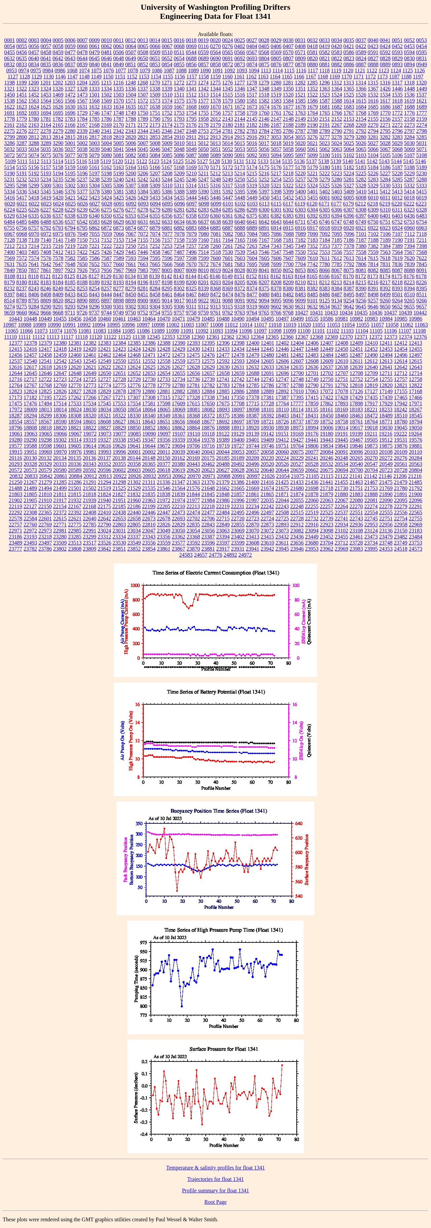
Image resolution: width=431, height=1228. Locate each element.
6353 (130, 216)
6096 (179, 204)
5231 (9, 179)
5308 (142, 185)
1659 (167, 107)
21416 (267, 482)
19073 (104, 434)
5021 (312, 143)
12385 (134, 343)
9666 (45, 312)
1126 (419, 70)
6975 (58, 234)
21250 (15, 482)
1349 (276, 88)
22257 (326, 506)
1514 (215, 95)
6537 (70, 222)
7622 (421, 258)
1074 (84, 70)
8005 (167, 270)
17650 (208, 403)
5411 (373, 191)
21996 (237, 500)
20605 (149, 470)
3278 (336, 137)
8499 (385, 294)
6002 (336, 197)
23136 (386, 530)
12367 (301, 337)
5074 (33, 155)
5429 (142, 197)
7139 (33, 240)
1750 (142, 113)
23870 (193, 549)
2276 (21, 131)
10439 (405, 312)
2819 (118, 137)
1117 (312, 70)
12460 (74, 355)
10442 (420, 312)
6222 (409, 204)
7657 (106, 264)
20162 (178, 458)
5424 (106, 197)
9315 (227, 306)
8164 (300, 276)
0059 (70, 46)
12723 (60, 379)
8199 (179, 282)
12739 (208, 379)
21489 (30, 488)
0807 (288, 58)
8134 (130, 276)
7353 (324, 246)
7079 (191, 234)
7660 (118, 264)
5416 (9, 197)
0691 (227, 58)
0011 (118, 40)
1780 (33, 119)
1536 (409, 95)
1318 (409, 82)
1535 (397, 95)
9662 (33, 312)
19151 (282, 434)
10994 (98, 325)
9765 (264, 312)
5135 (287, 161)
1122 (372, 70)
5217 (276, 173)
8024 (227, 270)
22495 (237, 512)
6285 (227, 210)
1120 (348, 70)
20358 (134, 464)
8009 (191, 270)
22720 (237, 518)
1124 (396, 70)
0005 (58, 40)
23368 (193, 536)
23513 (74, 543)
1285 (312, 82)
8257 (106, 288)
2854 (167, 137)
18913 (237, 428)
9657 (421, 306)
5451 (276, 197)
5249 (227, 179)
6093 (143, 204)
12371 (361, 337)
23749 (400, 543)
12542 (60, 361)
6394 (336, 216)
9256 (361, 300)
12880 (149, 391)
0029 (276, 40)
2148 (288, 119)
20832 (16, 476)
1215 (106, 82)
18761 (356, 421)
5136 (299, 161)
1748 (118, 113)
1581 (251, 101)
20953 (164, 476)
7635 (21, 264)
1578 (215, 101)
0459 (58, 52)
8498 (373, 294)
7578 (58, 258)
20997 (253, 476)
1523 (324, 95)
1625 (45, 107)
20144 (134, 458)
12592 (223, 361)
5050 (203, 149)
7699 (276, 264)
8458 (155, 294)
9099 (300, 300)
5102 (348, 155)
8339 (203, 288)
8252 (70, 288)
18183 (356, 409)
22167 (74, 506)
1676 (276, 107)
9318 (239, 306)
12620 (74, 367)
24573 (415, 549)
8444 (106, 294)
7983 (142, 270)
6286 (239, 210)
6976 (70, 234)
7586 (94, 258)
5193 (45, 173)
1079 (144, 70)
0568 (264, 52)
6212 (360, 204)
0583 (336, 52)
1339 (167, 88)
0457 (33, 52)
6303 (300, 210)
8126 (81, 276)
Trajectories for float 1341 (215, 1179)
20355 (119, 464)
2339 (82, 131)
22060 (312, 500)
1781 (45, 119)
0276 (227, 46)
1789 (142, 119)
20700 (356, 470)
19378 (208, 440)
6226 (33, 210)
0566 (239, 52)
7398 (421, 246)
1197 (418, 76)
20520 (267, 464)
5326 (336, 185)
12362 (227, 337)
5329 (373, 185)
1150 (108, 76)
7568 (421, 252)
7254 (179, 246)
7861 (45, 270)
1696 (70, 113)
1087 (169, 70)
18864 (193, 428)
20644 (282, 470)
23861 (163, 549)
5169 (191, 167)
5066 (373, 149)
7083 (240, 234)
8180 (21, 282)
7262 (239, 246)
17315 (163, 397)
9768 (288, 312)
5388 (179, 191)
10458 (89, 319)
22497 (267, 512)
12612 (371, 361)
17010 (297, 391)
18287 (15, 415)
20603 (134, 470)
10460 (104, 319)
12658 (223, 373)
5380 (106, 191)
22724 (267, 518)
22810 (149, 524)
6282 (191, 210)
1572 (142, 101)
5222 (324, 173)
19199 (356, 434)
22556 (400, 512)
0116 (203, 46)
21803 (15, 494)
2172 (142, 125)
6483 (421, 216)
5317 (227, 185)
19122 (223, 434)
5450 (264, 197)
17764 (282, 403)
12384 (119, 343)
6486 (33, 222)
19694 (178, 446)
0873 (239, 64)
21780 (400, 488)
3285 (421, 137)
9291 (58, 306)
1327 (70, 88)
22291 (415, 506)
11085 (128, 331)
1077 (120, 70)
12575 (208, 361)
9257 (373, 300)
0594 (409, 52)
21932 (74, 500)
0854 (167, 64)
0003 (33, 40)
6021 (21, 204)
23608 (252, 543)
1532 (373, 95)
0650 (142, 58)
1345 (227, 88)
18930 (267, 428)
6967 (9, 234)
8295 (167, 288)
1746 (94, 113)
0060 (82, 46)
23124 (371, 530)
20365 (149, 464)
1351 (300, 88)
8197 (155, 282)
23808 (74, 549)
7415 (70, 252)
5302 (70, 185)
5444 (191, 197)
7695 (251, 264)
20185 (223, 458)
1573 (155, 101)
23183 (415, 530)
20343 (89, 464)
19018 (371, 428)
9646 (373, 306)
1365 (348, 88)
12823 (15, 391)
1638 (155, 107)
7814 (373, 264)
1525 (348, 95)
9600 (264, 306)
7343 (276, 246)
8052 (288, 270)
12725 (89, 379)
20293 (15, 464)
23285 (74, 536)
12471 (149, 355)
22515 (297, 512)
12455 (415, 349)
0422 (361, 46)
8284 (155, 288)
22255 (312, 506)
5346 (58, 191)
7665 (155, 264)
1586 (312, 101)
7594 (142, 258)
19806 (312, 446)
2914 (227, 137)
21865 (267, 494)
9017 (179, 300)
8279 (130, 288)
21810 (45, 494)
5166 (155, 167)
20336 (74, 464)
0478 (82, 52)
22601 (45, 518)
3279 (348, 137)
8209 (288, 282)
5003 (94, 143)
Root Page (215, 1202)
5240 (118, 179)
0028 (264, 40)
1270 (154, 82)
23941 (252, 549)
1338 (155, 88)
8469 (203, 294)
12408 (341, 343)
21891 (400, 494)
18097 (238, 409)
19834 (326, 446)
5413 (397, 191)
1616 (373, 101)
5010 (179, 143)
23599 (237, 543)
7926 (82, 270)
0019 (203, 40)
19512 (386, 440)
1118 (324, 70)
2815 (70, 137)
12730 (149, 379)
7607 (288, 258)
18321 (104, 415)
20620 (193, 470)
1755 (203, 113)
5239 (106, 179)
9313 (215, 306)
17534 (89, 403)
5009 (167, 143)
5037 (70, 149)
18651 (163, 421)
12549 (104, 361)
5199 (118, 173)
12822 (415, 385)
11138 (138, 337)
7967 (118, 270)
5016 (251, 143)
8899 (130, 300)
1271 (166, 82)
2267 (336, 125)
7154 (130, 240)
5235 (58, 179)
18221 (370, 409)
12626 (163, 367)
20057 (252, 452)
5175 (264, 167)
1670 (215, 107)
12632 (252, 367)
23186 (15, 536)
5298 (21, 185)
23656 (297, 543)
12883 (193, 391)
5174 (251, 167)
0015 (167, 40)
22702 (193, 518)
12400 (252, 343)
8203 (215, 282)
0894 (409, 64)
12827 (74, 391)
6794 (70, 228)
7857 (33, 270)
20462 (208, 464)
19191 (341, 434)
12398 (237, 343)
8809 (45, 300)
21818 (89, 494)
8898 (118, 300)
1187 (394, 76)
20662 (312, 470)
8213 (336, 282)
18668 (193, 421)
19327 (104, 440)
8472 (215, 294)
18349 (163, 415)
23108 (356, 530)
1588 (336, 101)
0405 (264, 46)
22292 (15, 512)
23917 (223, 549)
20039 (178, 452)
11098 (274, 331)
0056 (33, 46)
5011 (191, 143)
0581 (312, 52)
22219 (223, 506)
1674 (264, 107)
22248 (297, 506)
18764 (371, 421)
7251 (142, 246)
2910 (179, 137)
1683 (348, 107)
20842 (46, 476)
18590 (60, 421)
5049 (191, 149)
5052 (227, 149)
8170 (348, 276)
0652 (167, 58)
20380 (178, 464)
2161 (9, 125)
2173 (155, 125)
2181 (239, 125)
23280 (60, 536)
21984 (208, 500)
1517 (251, 95)
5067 (385, 149)
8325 (191, 288)
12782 (208, 385)
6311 (397, 210)
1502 (106, 95)
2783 (251, 131)
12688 (252, 373)
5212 (215, 173)
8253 (82, 288)
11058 (391, 325)
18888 (223, 428)
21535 (149, 488)
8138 (142, 276)
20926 (134, 476)
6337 (58, 216)
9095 (276, 300)
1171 (358, 76)
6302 (288, 210)
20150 (163, 458)
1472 (70, 95)
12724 (74, 379)
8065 (312, 270)
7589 (118, 258)
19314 (74, 440)
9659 (9, 312)
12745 (267, 379)
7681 (227, 264)
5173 (239, 167)
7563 (385, 252)
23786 (45, 549)
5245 (179, 179)
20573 (30, 470)
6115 (276, 204)
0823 (348, 58)
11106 (390, 331)
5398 (276, 191)
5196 (82, 173)
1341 (191, 88)
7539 (239, 252)
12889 (267, 391)
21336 (163, 482)
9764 (251, 312)
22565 (415, 512)
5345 (45, 191)
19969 (45, 452)
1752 (167, 113)
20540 (356, 464)
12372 (376, 337)
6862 (94, 228)
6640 (239, 222)
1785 (94, 119)
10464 (149, 319)
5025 (348, 143)
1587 (324, 101)
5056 (264, 149)
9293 (70, 306)
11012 (231, 325)
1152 (132, 76)
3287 (21, 143)
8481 (276, 294)
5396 (251, 191)
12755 (386, 379)
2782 (239, 131)
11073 (40, 331)
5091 (239, 155)
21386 (237, 482)
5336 (21, 191)
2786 (288, 131)
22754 (400, 518)
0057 (45, 46)
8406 (33, 294)
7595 (155, 258)
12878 (119, 391)
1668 (191, 107)
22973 (45, 530)
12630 (223, 367)
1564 (45, 101)
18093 (223, 409)
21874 (297, 494)
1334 (106, 88)
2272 (397, 125)
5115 (70, 161)
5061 (312, 149)
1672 (239, 107)
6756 (21, 228)
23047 (149, 530)
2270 (373, 125)
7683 (239, 264)
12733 (163, 379)
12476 (208, 355)
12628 (193, 367)
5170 (203, 167)
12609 (326, 361)
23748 (386, 543)
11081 (84, 331)
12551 (134, 361)
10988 (24, 325)
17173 (15, 397)
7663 (142, 264)
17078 (341, 391)
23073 (282, 530)
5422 (82, 197)
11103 (347, 331)
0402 (239, 46)
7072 (143, 234)
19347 (149, 440)
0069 (191, 46)
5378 (94, 191)
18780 (400, 421)
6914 (276, 228)
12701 (312, 373)
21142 (370, 476)
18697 (237, 421)
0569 (276, 52)
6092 (131, 204)
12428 (163, 349)
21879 (326, 494)
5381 (118, 191)
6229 (70, 210)
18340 (149, 415)
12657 (208, 373)
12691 (267, 373)
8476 (239, 294)
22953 (371, 524)
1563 (33, 101)
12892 (282, 391)
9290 (45, 306)
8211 (312, 282)
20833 (31, 476)
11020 (304, 325)
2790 (336, 131)
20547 (371, 464)
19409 (267, 440)
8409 (58, 294)
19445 (341, 440)
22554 (371, 512)
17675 (223, 403)
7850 (21, 270)
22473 (178, 512)
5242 (142, 179)
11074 (55, 331)
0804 (264, 58)
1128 (25, 76)
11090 (172, 331)
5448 (239, 197)
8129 (106, 276)
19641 (134, 446)
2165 (58, 125)
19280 (15, 440)
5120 (117, 161)
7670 (191, 264)
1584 (288, 101)
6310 (385, 210)
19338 (119, 440)
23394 (223, 536)
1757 (227, 113)
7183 (312, 240)
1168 (323, 76)
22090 (386, 500)
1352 (312, 88)
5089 (215, 155)
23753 (415, 543)
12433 (223, 349)
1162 (251, 76)
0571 (300, 52)
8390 (361, 288)
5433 (155, 197)
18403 (282, 415)
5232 (21, 179)
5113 (46, 161)
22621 (74, 518)
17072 (326, 391)
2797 (409, 131)
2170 (118, 125)
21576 (193, 488)
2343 (130, 131)
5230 (421, 173)
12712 (400, 373)
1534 (385, 95)
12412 (400, 343)
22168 (89, 506)
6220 (397, 204)
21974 (178, 500)
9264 (397, 300)
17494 (45, 403)
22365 (45, 512)
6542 (82, 222)
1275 (215, 82)
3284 (409, 137)
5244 (167, 179)
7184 (324, 240)
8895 (94, 300)
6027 (94, 204)
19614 (89, 446)
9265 (409, 300)
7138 (21, 240)
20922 (120, 476)
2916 (251, 137)
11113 (52, 337)
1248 (130, 82)
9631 (300, 306)
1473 (82, 95)
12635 (297, 367)
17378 (252, 397)
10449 (45, 319)
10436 (376, 312)
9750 (130, 312)
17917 (371, 403)
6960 (409, 228)
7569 (9, 258)
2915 (239, 137)
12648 (74, 373)
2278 (45, 131)
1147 (72, 76)
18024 (75, 409)
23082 (297, 530)
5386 (167, 191)
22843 (208, 524)
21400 (252, 482)
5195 (70, 173)
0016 (179, 40)
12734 (178, 379)
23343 (149, 536)
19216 (385, 434)
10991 (69, 325)
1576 (191, 101)
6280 (167, 210)
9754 (155, 312)
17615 (193, 403)
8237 (21, 288)
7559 (373, 252)
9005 (155, 300)
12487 (356, 355)
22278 (386, 506)
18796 (15, 428)
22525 (326, 512)
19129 (237, 434)
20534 (341, 464)
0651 (155, 58)
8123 (57, 276)
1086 (157, 70)
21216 (415, 476)
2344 (142, 131)
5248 (215, 179)
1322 (21, 88)
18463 (356, 415)
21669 (252, 488)
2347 (179, 131)
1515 (227, 95)
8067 (336, 270)
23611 (282, 543)
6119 (300, 204)
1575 (179, 101)
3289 (45, 143)
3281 (373, 137)
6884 (203, 228)
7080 (203, 234)
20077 (312, 452)
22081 (371, 500)
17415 (312, 397)
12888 (252, 391)
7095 (337, 234)
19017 (356, 428)
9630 (288, 306)
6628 (106, 222)
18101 (267, 409)
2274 (421, 125)
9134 (336, 300)
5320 (264, 185)
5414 (409, 191)
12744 (252, 379)
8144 (191, 276)
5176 (276, 167)
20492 (237, 464)
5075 (45, 155)
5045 (142, 149)
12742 (237, 379)
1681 (324, 107)
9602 (276, 306)
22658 (134, 518)
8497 (361, 294)
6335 (33, 216)
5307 (130, 185)
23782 (30, 549)
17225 (60, 397)
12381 (74, 343)
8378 (276, 288)
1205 (94, 82)
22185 (119, 506)
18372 (208, 415)
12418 (60, 349)
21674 (267, 488)
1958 (203, 119)
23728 (356, 543)
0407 (288, 46)
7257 (191, 246)
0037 (361, 40)
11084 (114, 331)
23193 (30, 536)
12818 (356, 385)
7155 (142, 240)
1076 (108, 70)
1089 (193, 70)
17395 (297, 397)
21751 (356, 488)
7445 (130, 252)
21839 (178, 494)
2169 (106, 125)
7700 (288, 264)
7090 (312, 234)
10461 (119, 319)
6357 (179, 216)
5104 (373, 155)
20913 (105, 476)
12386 (149, 343)
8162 (275, 276)
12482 (297, 355)
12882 (178, 391)
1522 (312, 95)
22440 (134, 512)
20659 (297, 470)
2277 (33, 131)
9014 (167, 300)
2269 (361, 125)
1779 (21, 119)
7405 (33, 252)
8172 (360, 276)
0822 (336, 58)
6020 (9, 204)
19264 (415, 434)
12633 (267, 367)
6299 (251, 210)
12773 (89, 385)
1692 (21, 113)
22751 (386, 518)
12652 (134, 373)
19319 (89, 440)
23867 (178, 549)
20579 (45, 470)
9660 (21, 312)
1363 (324, 88)
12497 (415, 355)
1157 (191, 76)
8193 (118, 282)
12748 (297, 379)
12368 (316, 337)
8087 (397, 270)
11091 (187, 331)
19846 (356, 446)
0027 (251, 40)
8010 (203, 270)
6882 (179, 228)
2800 (21, 137)
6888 (239, 228)
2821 (142, 137)
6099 (215, 204)
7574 (33, 258)
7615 (373, 258)
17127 (371, 391)
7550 (300, 252)
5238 (94, 179)
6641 (251, 222)
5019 (288, 143)
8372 (239, 288)
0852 (142, 64)
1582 (264, 101)
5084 (155, 155)
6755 (9, 228)
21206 (400, 476)
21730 (341, 488)
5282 (361, 179)
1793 (179, 119)
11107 (404, 331)
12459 (60, 355)
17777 (297, 403)
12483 (312, 355)
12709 (371, 373)
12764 (15, 385)
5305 (106, 185)
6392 (312, 216)
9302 (130, 306)
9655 (409, 306)
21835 (149, 494)
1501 (94, 95)
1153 (144, 76)
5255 (288, 179)
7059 (106, 234)
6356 (167, 216)
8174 (384, 276)
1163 (263, 76)
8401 (21, 294)
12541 (45, 361)
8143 (178, 276)
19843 (341, 446)
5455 (312, 197)
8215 (361, 282)
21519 (104, 488)
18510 (400, 415)
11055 (362, 325)
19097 (164, 434)
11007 (201, 325)
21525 (119, 488)
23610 (267, 543)
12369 (331, 337)
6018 (409, 197)
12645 (30, 373)
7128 (9, 240)
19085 (134, 434)
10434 (346, 312)
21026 (268, 476)
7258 (203, 246)
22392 (74, 512)
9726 (82, 312)
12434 (237, 349)
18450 (326, 415)
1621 (421, 101)
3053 (276, 137)
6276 (118, 210)
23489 (15, 543)
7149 (70, 240)
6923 (385, 228)
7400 (9, 252)
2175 (179, 125)
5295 (9, 185)
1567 (82, 101)
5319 (251, 185)
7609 (300, 258)
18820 (60, 428)
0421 (348, 46)
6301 (276, 210)
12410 (371, 343)
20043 (208, 452)
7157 (167, 240)
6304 (312, 210)
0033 (324, 40)
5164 (130, 167)
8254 (94, 288)
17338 (208, 397)
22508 (282, 512)
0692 (239, 58)
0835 (45, 64)
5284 (385, 179)
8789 (21, 300)
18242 (400, 409)
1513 (203, 95)
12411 (385, 343)
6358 (191, 216)
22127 (30, 506)
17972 (16, 409)
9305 (167, 306)
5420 (58, 197)
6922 (373, 228)
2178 (203, 125)
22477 (208, 512)
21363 (193, 482)
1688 (409, 107)
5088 (203, 155)
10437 (390, 312)
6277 (130, 210)
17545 (104, 403)
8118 (33, 276)
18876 (208, 428)
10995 (113, 325)
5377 (82, 191)
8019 (215, 270)
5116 (81, 161)
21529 (134, 488)
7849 (9, 270)
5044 (130, 149)
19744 (252, 446)
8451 (142, 294)
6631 (142, 222)
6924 (397, 228)
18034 (104, 409)
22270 (356, 506)
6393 (324, 216)
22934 (341, 524)
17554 (134, 403)
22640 (89, 518)
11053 (333, 325)
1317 (397, 82)
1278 (251, 82)
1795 (191, 119)
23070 (252, 530)
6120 (312, 204)
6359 (203, 216)
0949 (421, 64)
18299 (45, 415)
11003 (187, 325)
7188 (373, 240)
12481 (282, 355)
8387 (348, 288)
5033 (21, 149)
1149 (96, 76)
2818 (106, 137)
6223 (421, 204)
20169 (193, 458)
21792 (415, 488)
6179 (348, 204)
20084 (326, 452)
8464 (179, 294)
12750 (326, 379)
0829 (397, 58)
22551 (356, 512)
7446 (142, 252)
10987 (9, 325)
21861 (252, 494)
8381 (300, 288)
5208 (167, 173)
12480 (267, 355)
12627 (178, 367)
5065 (361, 149)
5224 (348, 173)
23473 (371, 536)
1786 (106, 119)
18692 (223, 421)
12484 (326, 355)
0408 (300, 46)
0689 (203, 58)
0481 (106, 52)
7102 (373, 234)
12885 (223, 391)
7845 (421, 264)
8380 (288, 288)
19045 (400, 428)
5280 (336, 179)
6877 (142, 228)
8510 (409, 294)
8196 (142, 282)
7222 (106, 246)
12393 (193, 343)
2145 (251, 119)
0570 (288, 52)
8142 (166, 276)
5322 (288, 185)
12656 (193, 373)
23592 (193, 543)
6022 (34, 204)
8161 (263, 276)
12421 (104, 349)
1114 (277, 70)
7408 (45, 252)
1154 (156, 76)
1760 (264, 113)
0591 (373, 52)
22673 (149, 518)
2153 (348, 119)
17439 (386, 397)
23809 (89, 549)
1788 (130, 119)
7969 (130, 270)
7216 (58, 246)
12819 (371, 385)
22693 (178, 518)
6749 (361, 222)
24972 (245, 555)
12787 (282, 385)
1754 (191, 113)
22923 (326, 524)
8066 (324, 270)
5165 (142, 167)
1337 (142, 88)
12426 (149, 349)
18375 (223, 415)
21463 (356, 482)
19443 (326, 440)
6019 (421, 197)
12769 (60, 385)
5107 (409, 155)
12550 (119, 361)
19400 (237, 440)
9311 (191, 306)
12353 (168, 337)
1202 (57, 82)
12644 (15, 373)
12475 (193, 355)
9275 (21, 306)
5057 (276, 149)
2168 (94, 125)
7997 (155, 270)
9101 (312, 300)
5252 (264, 179)
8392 (385, 288)
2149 (300, 119)
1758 (239, 113)
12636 (312, 367)
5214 (239, 173)
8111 (21, 276)
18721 (267, 421)
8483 (300, 294)
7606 (276, 258)
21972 (163, 500)
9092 (251, 300)
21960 (134, 500)
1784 (82, 119)
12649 (89, 373)
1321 (9, 88)
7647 (58, 264)
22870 (252, 524)
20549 (386, 464)
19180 (326, 434)
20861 (60, 476)
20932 (149, 476)
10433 (331, 312)
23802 (60, 549)
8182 (33, 282)
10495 (267, 319)
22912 (297, 524)
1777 (421, 113)
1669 (203, 107)
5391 (215, 191)
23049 (163, 530)
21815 (74, 494)
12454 (400, 349)
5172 (227, 167)
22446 (149, 512)
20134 (60, 458)
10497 (282, 319)
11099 (289, 331)
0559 (203, 52)
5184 (373, 167)
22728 (297, 518)
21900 (415, 494)
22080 (356, 500)
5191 (21, 173)
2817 (94, 137)
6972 (46, 234)
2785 (276, 131)
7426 (106, 252)
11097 (260, 331)
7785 (336, 264)
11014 (245, 325)
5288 (421, 179)
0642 (58, 58)
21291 (89, 482)
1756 (215, 113)
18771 (386, 421)
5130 (226, 161)
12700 (297, 373)
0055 (21, 46)
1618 (397, 101)
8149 (227, 276)
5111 (22, 161)
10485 (208, 319)
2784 (264, 131)
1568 (94, 101)
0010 (106, 40)
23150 (400, 530)
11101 (318, 331)
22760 (30, 524)
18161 (326, 409)
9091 (239, 300)
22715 (223, 518)
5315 (203, 185)
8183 (45, 282)
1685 (373, 107)
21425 (282, 482)
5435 (179, 197)
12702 (326, 373)
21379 (223, 482)
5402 (324, 191)
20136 (89, 458)
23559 (163, 543)
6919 (336, 228)
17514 (60, 403)
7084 (252, 234)
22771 (60, 524)
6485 (21, 222)
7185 (336, 240)
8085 (385, 270)
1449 (421, 88)
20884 (75, 476)
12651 (119, 373)
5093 (264, 155)
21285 (60, 482)
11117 (67, 337)
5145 (408, 161)
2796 (397, 131)
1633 (106, 107)
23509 (60, 543)
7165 (239, 240)
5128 (214, 161)
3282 (385, 137)
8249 (58, 288)
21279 (45, 482)
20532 (326, 464)
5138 (323, 161)
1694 (45, 113)
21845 (208, 494)
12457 (30, 355)
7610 (312, 258)
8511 (421, 294)
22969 (415, 524)
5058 (288, 149)
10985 (400, 319)
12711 (385, 373)
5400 (300, 191)
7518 (215, 252)
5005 (118, 143)
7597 (179, 258)
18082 (208, 409)
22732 (312, 518)
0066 (155, 46)
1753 (179, 113)
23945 (282, 549)
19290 (30, 440)
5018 (276, 143)
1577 (203, 101)
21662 (223, 488)
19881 (415, 446)
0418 (312, 46)
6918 (324, 228)
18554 (15, 421)
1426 (385, 88)
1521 (300, 95)
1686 (385, 107)
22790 (104, 524)
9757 (179, 312)
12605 (267, 361)
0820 (312, 58)
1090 (205, 70)
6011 (385, 197)
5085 (167, 155)
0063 (118, 46)
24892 (230, 555)
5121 (129, 161)
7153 (118, 240)
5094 (276, 155)
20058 (267, 452)
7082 (228, 234)
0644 (82, 58)
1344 (215, 88)
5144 (396, 161)
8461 (167, 294)
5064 (348, 149)
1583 (276, 101)
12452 (371, 349)
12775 (119, 385)
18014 (60, 409)
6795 (82, 228)
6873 (118, 228)
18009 (30, 409)
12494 (386, 355)
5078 (82, 155)
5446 (215, 197)
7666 (167, 264)
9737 (94, 312)
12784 (237, 385)
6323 (409, 210)
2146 (264, 119)
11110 (10, 337)
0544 (191, 52)
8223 (409, 282)
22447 (163, 512)
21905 (30, 500)
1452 (33, 95)
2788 (312, 131)
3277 (324, 137)
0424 (385, 46)
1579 (227, 101)
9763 (239, 312)
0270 (215, 46)
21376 (208, 482)
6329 (9, 216)
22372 (60, 512)
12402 (282, 343)
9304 (155, 306)
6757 (33, 228)
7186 (348, 240)
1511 (179, 95)
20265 (356, 458)
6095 (167, 204)
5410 (361, 191)
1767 (348, 113)
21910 (45, 500)
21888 (371, 494)
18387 (252, 415)
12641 (386, 367)
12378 (30, 343)
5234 (45, 179)
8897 (106, 300)
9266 (421, 300)
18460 (341, 415)
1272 (178, 82)
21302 (134, 482)
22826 (163, 524)
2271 (385, 125)
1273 (191, 82)
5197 (94, 173)
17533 (74, 403)
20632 (252, 470)
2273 (409, 125)
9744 (106, 312)
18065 (164, 409)
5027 (373, 143)
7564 (397, 252)
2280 (70, 131)
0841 (106, 64)
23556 (149, 543)
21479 (400, 482)
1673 (251, 107)
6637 (203, 222)
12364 (257, 337)
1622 (9, 107)
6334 (21, 216)
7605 (264, 258)
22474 (193, 512)
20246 (326, 458)
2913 (215, 137)
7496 (191, 252)
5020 (300, 143)
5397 (264, 191)
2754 (215, 131)
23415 (267, 536)
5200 (130, 173)
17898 (356, 403)
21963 (149, 500)
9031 (215, 300)
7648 (70, 264)
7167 (264, 240)
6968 (21, 234)
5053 (239, 149)
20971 (209, 476)
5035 (45, 149)
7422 (82, 252)
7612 (336, 258)
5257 (300, 179)
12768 (45, 385)
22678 (163, 518)
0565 (227, 52)
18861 (163, 428)
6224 (9, 210)
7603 (239, 258)
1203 (69, 82)
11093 (216, 331)
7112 (409, 234)
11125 (124, 337)
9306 (179, 306)
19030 (386, 428)
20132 (45, 458)
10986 (415, 319)
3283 (397, 137)
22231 (237, 506)
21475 (386, 482)
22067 (341, 500)
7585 (82, 258)
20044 (223, 452)
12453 (386, 349)
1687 (397, 107)
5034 (33, 149)
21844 (193, 494)
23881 (208, 549)
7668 (179, 264)
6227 (45, 210)
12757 (400, 379)
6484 (9, 222)
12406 (312, 343)
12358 (183, 337)
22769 (45, 524)
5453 (300, 197)
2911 (191, 137)
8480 (264, 294)
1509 (155, 95)
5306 (118, 185)
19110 (193, 434)
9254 (348, 300)
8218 (397, 282)
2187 (276, 125)
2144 (239, 119)
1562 (21, 101)
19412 (282, 440)
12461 (89, 355)
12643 (415, 367)
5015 (239, 143)
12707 (341, 373)
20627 (223, 470)
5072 (9, 155)
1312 (336, 82)
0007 (82, 40)
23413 (252, 536)
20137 (104, 458)
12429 (178, 349)
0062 (106, 46)
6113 (264, 204)
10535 (312, 319)
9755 (167, 312)
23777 (15, 549)
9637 (336, 306)
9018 (191, 300)
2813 (45, 137)
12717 (30, 379)
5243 (155, 179)
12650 (104, 373)
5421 (70, 197)
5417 (21, 197)
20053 (237, 452)
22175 (104, 506)
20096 (356, 452)
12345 (153, 337)
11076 (70, 331)
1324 (45, 88)
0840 (94, 64)
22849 (223, 524)
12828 (89, 391)
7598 (191, 258)
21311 (148, 482)
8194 (130, 282)
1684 (361, 107)
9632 (312, 306)
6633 (167, 222)
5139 (335, 161)
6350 (106, 216)
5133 (263, 161)
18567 (45, 421)
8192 (106, 282)
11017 (260, 325)
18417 (297, 415)
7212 (9, 246)
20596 (104, 470)
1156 (179, 76)
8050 (276, 270)
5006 (130, 143)
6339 (82, 216)
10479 (193, 319)
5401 (312, 191)
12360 (198, 337)
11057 (377, 325)
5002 (82, 143)
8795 (33, 300)
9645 (361, 306)
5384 (142, 191)
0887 (361, 64)
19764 (297, 446)
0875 (264, 64)
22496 (252, 512)
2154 (361, 119)
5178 (300, 167)
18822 (89, 428)
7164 (227, 240)
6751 (385, 222)
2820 (130, 137)
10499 (297, 319)
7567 (409, 252)
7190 (397, 240)
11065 (11, 331)
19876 (400, 446)
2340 (94, 131)
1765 (324, 113)
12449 (326, 349)
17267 (104, 397)
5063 (336, 149)
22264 (341, 506)
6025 (70, 204)
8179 (9, 282)
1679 (312, 107)
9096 (288, 300)
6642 (264, 222)
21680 (297, 488)
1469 (58, 95)
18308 (74, 415)
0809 (300, 58)
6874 (130, 228)
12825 (45, 391)
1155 (168, 76)
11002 (172, 325)
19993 (104, 452)
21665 (237, 488)
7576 (45, 258)
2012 (215, 119)
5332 (409, 185)
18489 (386, 415)
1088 (181, 70)
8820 (58, 300)
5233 (33, 179)
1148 (84, 76)
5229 (409, 173)
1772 (397, 113)
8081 (361, 270)
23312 (104, 536)
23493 (30, 543)
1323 (33, 88)
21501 (74, 488)
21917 (60, 500)
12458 (45, 355)
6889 (251, 228)
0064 (130, 46)
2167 (82, 125)
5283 (373, 179)
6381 (264, 216)
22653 (119, 518)
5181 (336, 167)
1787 (118, 119)
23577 (178, 543)
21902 (15, 500)
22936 (356, 524)
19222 (400, 434)
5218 (288, 173)
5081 (118, 155)
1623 (21, 107)
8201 (203, 282)
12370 (346, 337)
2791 (348, 131)
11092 (201, 331)
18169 (341, 409)
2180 (227, 125)
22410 (104, 512)
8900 (142, 300)
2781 (227, 131)
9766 (276, 312)
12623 (119, 367)
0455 (9, 52)
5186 (385, 167)
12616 (15, 367)
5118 (94, 161)
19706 (193, 446)
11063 (421, 325)
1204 (81, 82)
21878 (312, 494)
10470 (163, 319)
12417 (45, 349)
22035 (267, 500)
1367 (373, 88)
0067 (167, 46)
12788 (297, 385)
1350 (288, 88)
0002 (21, 40)
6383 (288, 216)
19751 (282, 446)
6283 (203, 210)
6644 (288, 222)
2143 (227, 119)
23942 (267, 549)
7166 (251, 240)
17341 (223, 397)
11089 (157, 331)
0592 (385, 52)
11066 (26, 331)
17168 (415, 391)
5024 (336, 143)
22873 (267, 524)
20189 (237, 458)
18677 (208, 421)
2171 (130, 125)
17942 (400, 403)
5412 (385, 191)
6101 (228, 204)
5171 (215, 167)
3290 (58, 143)
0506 (118, 52)
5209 (179, 173)
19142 (267, 434)
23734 (371, 543)
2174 (167, 125)
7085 (264, 234)
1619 (409, 101)
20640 (267, 470)
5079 (94, 155)
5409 (348, 191)
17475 (15, 403)
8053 (300, 270)
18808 (30, 428)
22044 (282, 500)
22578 (15, 518)
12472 (163, 355)
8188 (82, 282)
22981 (60, 530)
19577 (15, 446)
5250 (239, 179)
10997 (143, 325)
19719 (223, 446)
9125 (324, 300)
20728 (400, 470)
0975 (35, 70)
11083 (99, 331)
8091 (421, 270)
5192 (33, 173)
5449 (251, 197)
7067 (131, 234)
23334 (119, 536)
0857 (203, 64)
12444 (252, 349)
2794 (373, 131)
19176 (312, 434)
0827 (373, 58)
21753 (371, 488)
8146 (215, 276)
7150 (82, 240)
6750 (373, 222)
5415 (421, 191)
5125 (178, 161)
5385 (155, 191)
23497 (45, 543)
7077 (167, 234)
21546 (163, 488)
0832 (9, 64)
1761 (276, 113)
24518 (400, 549)
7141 (58, 240)
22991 (89, 530)
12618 (45, 367)
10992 (84, 325)
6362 (239, 216)
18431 (312, 415)
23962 (326, 549)
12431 (208, 349)
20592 (89, 470)
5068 (397, 149)
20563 (415, 464)
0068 (179, 46)
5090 (227, 155)
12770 (74, 385)
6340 (94, 216)
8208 (276, 282)
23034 (134, 530)
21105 (312, 476)
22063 (326, 500)
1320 (421, 82)
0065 (142, 46)
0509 (155, 52)
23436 (297, 536)
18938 (282, 428)
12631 (237, 367)
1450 (9, 95)
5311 (179, 185)
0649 (130, 58)
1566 (70, 101)
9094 (264, 300)
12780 (178, 385)
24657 (200, 555)
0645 (94, 58)
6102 (240, 204)
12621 (89, 367)
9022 (203, 300)
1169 (334, 76)
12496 (400, 355)
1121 (360, 70)
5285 (397, 179)
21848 (223, 494)
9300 (106, 306)
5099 (312, 155)
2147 (276, 119)
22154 (60, 506)
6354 (142, 216)
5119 (105, 161)
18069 (179, 409)
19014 (341, 428)
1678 (300, 107)
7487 (179, 252)
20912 (90, 476)
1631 (82, 107)
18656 (178, 421)
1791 (167, 119)
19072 (90, 434)
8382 (312, 288)
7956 (106, 270)
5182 (348, 167)
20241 (312, 458)
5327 (348, 185)
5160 (82, 167)
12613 (386, 361)
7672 (203, 264)
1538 (9, 101)
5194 (58, 173)
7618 (385, 258)
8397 (9, 294)
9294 (82, 306)
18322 (119, 415)
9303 (142, 306)
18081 (193, 409)
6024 (58, 204)
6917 (312, 228)
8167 (336, 276)
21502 (89, 488)
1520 (288, 95)
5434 (167, 197)
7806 (361, 264)
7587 (106, 258)
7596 (167, 258)
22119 (15, 506)
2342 (118, 131)
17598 (163, 403)
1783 (70, 119)
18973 (297, 428)
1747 (106, 113)
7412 (58, 252)
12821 (400, 385)
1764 (312, 113)
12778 (149, 385)
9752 (142, 312)
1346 (239, 88)
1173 (382, 76)
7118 (421, 234)
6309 (373, 210)
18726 (282, 421)
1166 (299, 76)
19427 (297, 440)
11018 (274, 325)
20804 (415, 470)
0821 (324, 58)
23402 (237, 536)
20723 (386, 470)
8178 (421, 276)
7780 (324, 264)
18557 (30, 421)
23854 (149, 549)
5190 (9, 173)
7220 (82, 246)
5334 (9, 191)
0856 (191, 64)
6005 (348, 197)
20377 (163, 464)
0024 (227, 40)
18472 (371, 415)
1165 (287, 76)
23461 (356, 536)
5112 (34, 161)
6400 (373, 216)
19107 (179, 434)
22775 (74, 524)
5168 (179, 167)
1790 (155, 119)
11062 (406, 325)
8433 (70, 294)
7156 (155, 240)
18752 (326, 421)
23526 (104, 543)
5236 (70, 179)
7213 (21, 246)
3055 (300, 137)
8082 (373, 270)
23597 (223, 543)
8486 (324, 294)
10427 (301, 312)
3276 (312, 137)
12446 (282, 349)
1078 (132, 70)
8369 (227, 288)
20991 (238, 476)
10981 (341, 319)
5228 (397, 173)
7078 (179, 234)
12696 (282, 373)
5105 (385, 155)
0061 (94, 46)
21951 (119, 500)
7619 (397, 258)
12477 (223, 355)
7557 (348, 252)
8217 (385, 282)
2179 (215, 125)
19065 (45, 434)
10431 (316, 312)
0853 (155, 64)
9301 (118, 306)
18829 (119, 428)
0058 (58, 46)
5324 (312, 185)
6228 (58, 210)
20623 (208, 470)
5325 (324, 185)
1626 (58, 107)
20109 (400, 452)
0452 (397, 46)
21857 (237, 494)
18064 (149, 409)
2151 (324, 119)
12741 (223, 379)
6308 (361, 210)
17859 (312, 403)
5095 (288, 155)
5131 (238, 161)
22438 (119, 512)
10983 (371, 319)
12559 (178, 361)
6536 (58, 222)
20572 (15, 470)
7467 (167, 252)
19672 (163, 446)
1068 (72, 70)
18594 (74, 421)
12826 (60, 391)
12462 (104, 355)
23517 (89, 543)
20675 (326, 470)
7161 (215, 240)
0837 (70, 64)
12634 (282, 367)
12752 (356, 379)
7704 (300, 264)
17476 (30, 403)
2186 (264, 125)
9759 (203, 312)
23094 (312, 530)
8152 (251, 276)
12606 (282, 361)
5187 (397, 167)
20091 (341, 452)
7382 (373, 246)
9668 (58, 312)
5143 (384, 161)
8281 (142, 288)
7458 (155, 252)
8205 (239, 282)
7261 (227, 246)
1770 (385, 113)
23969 (341, 549)
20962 (179, 476)
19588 (30, 446)
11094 (230, 331)
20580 (60, 470)
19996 (119, 452)
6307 (348, 210)
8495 (348, 294)
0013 (142, 40)
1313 (348, 82)
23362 (178, 536)
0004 (45, 40)
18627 (119, 421)
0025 (239, 40)
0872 (227, 64)
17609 (178, 403)
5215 (251, 173)
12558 (163, 361)
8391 (373, 288)
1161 (239, 76)
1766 (336, 113)
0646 (106, 58)
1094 (253, 70)
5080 (106, 155)
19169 (297, 434)
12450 (341, 349)
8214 (348, 282)
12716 (15, 379)
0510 (167, 52)
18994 (312, 428)
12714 (415, 373)
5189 (421, 167)
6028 (106, 204)
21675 (282, 488)
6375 (251, 216)
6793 (58, 228)
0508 (142, 52)
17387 (282, 397)
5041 (118, 149)
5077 (70, 155)
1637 (142, 107)
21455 (341, 482)
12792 (341, 385)
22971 (15, 530)
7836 (397, 264)
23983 (356, 549)
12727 (104, 379)
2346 (167, 131)
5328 (361, 185)
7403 (21, 252)
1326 (58, 88)
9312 (203, 306)
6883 (191, 228)
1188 (406, 76)
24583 (186, 555)
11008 (216, 325)
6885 (215, 228)
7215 (45, 246)
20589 (74, 470)
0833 (21, 64)
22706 (208, 518)
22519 (312, 512)
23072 (267, 530)
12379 (45, 343)
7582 (70, 258)
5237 (82, 179)
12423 (119, 349)
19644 (149, 446)
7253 (167, 246)
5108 (421, 155)
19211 (370, 434)
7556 (336, 252)
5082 (130, 155)
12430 (193, 349)
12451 (356, 349)
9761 (215, 312)
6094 (155, 204)
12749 (312, 379)
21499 (60, 488)
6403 (397, 216)
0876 (276, 64)
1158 (203, 76)
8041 (264, 270)
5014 (227, 143)
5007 (142, 143)
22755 (415, 518)
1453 (45, 95)
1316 (384, 82)
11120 (95, 337)
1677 (288, 107)
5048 (179, 149)
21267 (30, 482)
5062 (324, 149)
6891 (264, 228)
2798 (421, 131)
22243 (282, 506)
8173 (372, 276)
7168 (276, 240)
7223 (118, 246)
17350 (237, 397)
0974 (23, 70)
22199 (149, 506)
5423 (94, 197)
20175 (208, 458)
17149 (386, 391)
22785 (89, 524)
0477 (70, 52)
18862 (178, 428)
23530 (119, 543)
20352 (104, 464)
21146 (385, 476)
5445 (203, 197)
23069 (237, 530)
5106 (397, 155)
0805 (276, 58)
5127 (202, 161)
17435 (371, 397)
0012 (130, 40)
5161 (94, 167)
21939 (89, 500)
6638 (215, 222)
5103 (361, 155)
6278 (142, 210)
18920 (252, 428)
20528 (312, 464)
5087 (191, 155)
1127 (12, 76)
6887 (227, 228)
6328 (421, 210)
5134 (275, 161)
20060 (282, 452)
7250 (130, 246)
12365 (272, 337)
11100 (303, 331)
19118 (207, 434)
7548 (288, 252)
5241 (130, 179)
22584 (30, 518)
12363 (242, 337)
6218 (372, 204)
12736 (193, 379)
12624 (134, 367)
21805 (30, 494)
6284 (215, 210)
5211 (203, 173)
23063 (223, 530)
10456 (74, 319)
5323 (300, 185)
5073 (21, 155)
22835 (193, 524)
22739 (326, 518)
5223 (336, 173)
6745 (312, 222)
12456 (15, 355)
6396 (348, 216)
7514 (203, 252)
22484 (223, 512)
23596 (208, 543)
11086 (143, 331)
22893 (282, 524)
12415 (15, 349)
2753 (203, 131)
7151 (94, 240)
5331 (397, 185)
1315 (372, 82)
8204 (227, 282)
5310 (167, 185)
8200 (191, 282)
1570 (118, 101)
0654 (179, 58)
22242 (267, 506)
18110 (282, 409)
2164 (45, 125)
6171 (324, 204)
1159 (215, 76)
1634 (118, 107)
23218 (45, 536)
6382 (276, 216)
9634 (324, 306)
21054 (283, 476)
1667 (179, 107)
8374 (251, 288)
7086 (276, 234)
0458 (45, 52)
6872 (106, 228)
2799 (9, 137)
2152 (336, 119)
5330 (385, 185)
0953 (11, 70)
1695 (58, 113)
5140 (347, 161)
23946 (297, 549)
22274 (371, 506)
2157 (397, 119)
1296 (324, 82)
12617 (30, 367)
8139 (154, 276)
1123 (383, 70)
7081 (215, 234)
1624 (33, 107)
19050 (415, 428)
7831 (385, 264)
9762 (227, 312)
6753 (409, 222)
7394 (409, 246)
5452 (288, 197)
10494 (252, 319)
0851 (130, 64)
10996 (128, 325)
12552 (149, 361)
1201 (45, 82)
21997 (252, 500)
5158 (58, 167)
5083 (142, 155)
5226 (373, 173)
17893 (341, 403)
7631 (9, 264)
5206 (142, 173)
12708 (356, 373)
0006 (70, 40)
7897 (58, 270)
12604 (252, 361)
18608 (104, 421)
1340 (179, 88)
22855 (237, 524)
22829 (178, 524)
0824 (361, 58)
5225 (361, 173)
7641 (33, 264)
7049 (82, 234)
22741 (341, 518)
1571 (130, 101)
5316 (215, 185)
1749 (130, 113)
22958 (400, 524)
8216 (373, 282)
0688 (191, 58)
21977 (193, 500)
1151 (120, 76)
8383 (324, 288)
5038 (82, 149)
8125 (69, 276)
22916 (312, 524)
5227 (385, 173)
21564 (178, 488)
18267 (415, 409)
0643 (70, 58)
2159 (421, 119)
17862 (326, 403)
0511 (179, 52)
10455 (60, 319)
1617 (385, 101)
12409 (356, 343)
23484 (415, 536)
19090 (149, 434)
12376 (420, 337)
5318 (239, 185)
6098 (203, 204)
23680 (312, 543)
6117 (288, 204)
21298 (119, 482)
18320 (89, 415)
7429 (118, 252)
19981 (90, 452)
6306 (336, 210)
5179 (312, 167)
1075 (96, 70)
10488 (223, 319)
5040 (106, 149)
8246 (45, 288)
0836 (58, 64)
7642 (45, 264)
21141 (356, 476)
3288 (33, 143)
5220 (300, 173)
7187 (361, 240)
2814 (58, 137)
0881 (324, 64)
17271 (119, 397)
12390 (178, 343)
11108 (419, 331)
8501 (397, 294)
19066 (60, 434)
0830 (409, 58)
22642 (104, 518)
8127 (94, 276)
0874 (251, 64)
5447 (227, 197)
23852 (134, 549)
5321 (276, 185)
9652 (397, 306)
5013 (215, 143)
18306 (60, 415)
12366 (287, 337)
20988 (223, 476)
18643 (149, 421)
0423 (373, 46)
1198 (9, 82)
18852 (149, 428)
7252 (155, 246)
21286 (74, 482)
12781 (193, 385)
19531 (400, 440)
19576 (415, 440)
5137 (311, 161)
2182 (251, 125)
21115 (326, 476)
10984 (386, 319)
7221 (94, 246)
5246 (191, 179)
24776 (215, 555)
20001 (134, 452)
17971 (415, 403)
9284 (33, 306)
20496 (252, 464)
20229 (297, 458)
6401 (385, 216)
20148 (149, 458)
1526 (361, 95)
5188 (409, 167)
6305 (324, 210)
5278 (312, 179)
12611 (356, 361)
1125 (407, 70)
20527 (297, 464)
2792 (361, 131)
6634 (179, 222)
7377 (336, 246)
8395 (421, 288)
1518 (264, 95)
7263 (251, 246)
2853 (155, 137)
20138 (119, 458)
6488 (45, 222)
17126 (356, 391)
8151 (239, 276)
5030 (409, 143)
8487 (336, 294)
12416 (30, 349)
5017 (264, 143)
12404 (297, 343)
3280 (361, 137)
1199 (21, 82)
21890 (386, 494)
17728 (267, 403)
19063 (30, 434)
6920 (348, 228)
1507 (142, 95)
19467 (356, 440)
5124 (166, 161)
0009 (94, 40)
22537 (341, 512)
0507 (130, 52)
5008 (155, 143)
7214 (33, 246)
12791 (326, 385)
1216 (118, 82)
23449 (312, 536)
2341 (106, 131)
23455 (341, 536)
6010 (373, 197)
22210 (178, 506)
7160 (203, 240)
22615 (60, 518)
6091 (118, 204)
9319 (251, 306)
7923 (70, 270)
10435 (361, 312)
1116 (301, 70)
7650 (82, 264)
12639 (356, 367)
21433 (297, 482)
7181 (288, 240)
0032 (312, 40)
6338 (70, 216)
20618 (163, 470)
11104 (361, 331)
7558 (361, 252)
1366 (361, 88)
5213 (227, 173)
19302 (60, 440)
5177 (288, 167)
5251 (251, 179)
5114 (58, 161)
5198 (106, 173)
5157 (45, 167)
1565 (58, 101)
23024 (104, 530)
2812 (33, 137)
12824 (30, 391)
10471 (178, 319)
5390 (203, 191)
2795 (385, 131)
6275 (106, 210)
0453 (409, 46)
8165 (312, 276)
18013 (45, 409)
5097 (300, 155)
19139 (252, 434)
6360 (215, 216)
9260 (385, 300)
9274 (9, 306)
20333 (60, 464)
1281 (288, 82)
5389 (191, 191)
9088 (227, 300)
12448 (312, 349)
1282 (300, 82)
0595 (421, 52)
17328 (193, 397)
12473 (178, 355)
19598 (45, 446)
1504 (130, 95)
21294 (104, 482)
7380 (361, 246)
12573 (193, 361)
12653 (149, 373)
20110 (415, 452)
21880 (341, 494)
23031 (119, 530)
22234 (252, 506)
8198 (167, 282)
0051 (397, 40)
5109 (10, 161)
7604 (251, 258)
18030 (90, 409)
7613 (348, 258)
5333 (421, 185)
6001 (324, 197)
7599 (203, 258)
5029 (397, 143)
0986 (60, 70)
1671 (227, 107)
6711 (300, 222)
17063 (312, 391)
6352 (118, 216)
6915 (288, 228)
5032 (9, 149)
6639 (227, 222)
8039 (251, 270)
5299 (33, 185)
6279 (155, 210)
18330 (134, 415)
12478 (237, 355)
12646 (45, 373)
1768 (361, 113)
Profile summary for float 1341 (215, 1190)
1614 (348, 101)
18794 (415, 421)
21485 (415, 482)
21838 (163, 494)
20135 (74, 458)
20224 (282, 458)
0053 (421, 40)
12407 (326, 343)
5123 (153, 161)
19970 (60, 452)
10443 (15, 319)
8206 (251, 282)
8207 (264, 282)
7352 (312, 246)
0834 (33, 64)
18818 (45, 428)
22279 (400, 506)
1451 (21, 95)
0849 (118, 64)
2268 (348, 125)
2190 (312, 125)
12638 (341, 367)
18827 (104, 428)
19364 (193, 440)
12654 (163, 373)
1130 (48, 76)
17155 (400, 391)
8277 (118, 288)
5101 (336, 155)
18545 (415, 415)
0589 (361, 52)
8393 (397, 288)
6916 (300, 228)
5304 (94, 185)
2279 (58, 131)
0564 (215, 52)
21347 (178, 482)
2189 (300, 125)
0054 (9, 46)
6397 (361, 216)
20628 (237, 470)
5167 (167, 167)
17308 (149, 397)
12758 (415, 379)
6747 (336, 222)
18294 (30, 415)
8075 (348, 270)
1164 (275, 76)
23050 (178, 530)
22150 (45, 506)
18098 (253, 409)
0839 (82, 64)
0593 (397, 52)
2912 (203, 137)
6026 (82, 204)
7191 (409, 240)
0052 (409, 40)
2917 (264, 137)
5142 (372, 161)
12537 (15, 361)
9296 (94, 306)
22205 (163, 506)
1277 (239, 82)
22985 (74, 530)
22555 (386, 512)
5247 (203, 179)
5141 (360, 161)
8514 (9, 300)
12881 (163, 391)
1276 (227, 82)
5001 (70, 143)
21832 (134, 494)
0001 (9, 40)
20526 (282, 464)
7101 (361, 234)
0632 (9, 58)
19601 (60, 446)
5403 (336, 191)
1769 (373, 113)
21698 (312, 488)
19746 (267, 446)
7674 (215, 264)
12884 (208, 391)
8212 (324, 282)
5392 (227, 191)
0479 (94, 52)
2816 (82, 137)
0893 (397, 64)
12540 (30, 361)
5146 (420, 161)
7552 (312, 252)
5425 (118, 197)
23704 (326, 543)
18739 (312, 421)
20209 (252, 458)
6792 (45, 228)
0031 (300, 40)
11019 (289, 325)
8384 (336, 288)
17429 (356, 397)
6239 (82, 210)
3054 (288, 137)
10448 (30, 319)
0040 (373, 40)
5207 (155, 173)
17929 (386, 403)
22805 (134, 524)
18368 (193, 415)
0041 (385, 40)
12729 (134, 379)
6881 (167, 228)
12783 (223, 385)
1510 (167, 95)
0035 (348, 40)
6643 (276, 222)
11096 (245, 331)
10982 (356, 319)
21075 (297, 476)
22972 (30, 530)
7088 (288, 234)
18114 (296, 409)
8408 (45, 294)
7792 (348, 264)
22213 (193, 506)
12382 (89, 343)
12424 (134, 349)
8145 (203, 276)
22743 (356, 518)
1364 (336, 88)
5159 (70, 167)
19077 (119, 434)
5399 (288, 191)
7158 (179, 240)
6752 (397, 222)
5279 (324, 179)
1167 (311, 76)
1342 (203, 88)
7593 (130, 258)
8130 (118, 276)
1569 (106, 101)
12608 (312, 361)
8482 (288, 294)
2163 (33, 125)
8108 (9, 276)
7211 (421, 240)
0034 (336, 40)
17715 (252, 403)
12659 (237, 373)
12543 (74, 361)
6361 (227, 216)
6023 (46, 204)
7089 (300, 234)
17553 (119, 403)
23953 (312, 549)
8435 (82, 294)
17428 (341, 397)
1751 (155, 113)
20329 (45, 464)
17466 (415, 397)
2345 (155, 131)
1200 (33, 82)
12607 (297, 361)
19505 (371, 440)
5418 (33, 197)
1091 (217, 70)
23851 (119, 549)
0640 (33, 58)
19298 (45, 440)
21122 (341, 476)
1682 (336, 107)
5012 (203, 143)
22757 (15, 524)
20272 (386, 458)
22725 (282, 518)
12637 (326, 367)
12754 (371, 379)
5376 (70, 191)
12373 (390, 337)
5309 (155, 185)
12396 (223, 343)
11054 (348, 325)
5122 (141, 161)
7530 (227, 252)
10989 (39, 325)
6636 (191, 222)
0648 (118, 58)
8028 (239, 270)
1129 (36, 76)
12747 (282, 379)
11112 (38, 337)
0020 (215, 40)
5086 (179, 155)
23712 (341, 543)
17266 (89, 397)
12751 (341, 379)
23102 (341, 530)
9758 (191, 312)
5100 (324, 155)
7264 (264, 246)
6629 (118, 222)
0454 (421, 46)
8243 (33, 288)
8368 (215, 288)
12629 (208, 367)
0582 (324, 52)
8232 (9, 288)
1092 (229, 70)
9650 (385, 306)
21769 (386, 488)
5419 (45, 197)
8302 (179, 288)
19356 (163, 440)
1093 (241, 70)
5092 (251, 155)
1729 (82, 113)
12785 (252, 385)
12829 (104, 391)
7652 (94, 264)
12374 (405, 337)
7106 (385, 234)
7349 (300, 246)
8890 (82, 300)
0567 (251, 52)
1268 (142, 82)
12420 (89, 349)
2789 (324, 131)
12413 (415, 343)
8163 (288, 276)
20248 (341, 458)
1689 (421, 107)
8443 (94, 294)
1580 (239, 101)
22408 (89, 512)
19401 (252, 440)
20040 (193, 452)
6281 (179, 210)
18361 (178, 415)
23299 (89, 536)
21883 (356, 494)
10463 (134, 319)
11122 (110, 337)
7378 (348, 246)
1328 (82, 88)
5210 (191, 173)
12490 (371, 355)
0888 (373, 64)
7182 (300, 240)
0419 (324, 46)
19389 (223, 440)
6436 (409, 216)
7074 (155, 234)
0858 (215, 64)
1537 (421, 95)
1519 (276, 95)
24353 (386, 549)
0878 (300, 64)
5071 (421, 149)
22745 (371, 518)
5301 (58, 185)
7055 (94, 234)
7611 (324, 258)
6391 (300, 216)
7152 (106, 240)
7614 (361, 258)
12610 (341, 361)
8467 (191, 294)
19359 (178, 440)
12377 (15, 343)
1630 (70, 107)
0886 (348, 64)
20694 (341, 470)
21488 (15, 488)
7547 (276, 252)
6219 (384, 204)
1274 (203, 82)
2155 (373, 119)
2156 (385, 119)
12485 (341, 355)
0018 (191, 40)
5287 (409, 179)
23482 (400, 536)
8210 (300, 282)
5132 (250, 161)
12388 (163, 343)
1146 (60, 76)
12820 (386, 385)
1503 (118, 95)
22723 (252, 518)
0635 (21, 58)
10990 (54, 325)
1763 (300, 113)
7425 (94, 252)
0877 (288, 64)
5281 (348, 179)
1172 (370, 76)
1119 (336, 70)
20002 (149, 452)
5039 (94, 149)
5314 (191, 185)
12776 (134, 385)
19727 (237, 446)
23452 (326, 536)
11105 (376, 331)
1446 (397, 88)
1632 (94, 107)
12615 (415, 361)
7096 (349, 234)
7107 (397, 234)
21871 (282, 494)
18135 (311, 409)
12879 (134, 391)
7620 (409, 258)
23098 (326, 530)
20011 (163, 452)
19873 (371, 446)
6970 (34, 234)
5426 (130, 197)
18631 (134, 421)
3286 (9, 143)
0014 (155, 40)
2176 (191, 125)
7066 (118, 234)
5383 (130, 191)
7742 (312, 264)
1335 (118, 88)
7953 (94, 270)
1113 (266, 70)
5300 (45, 185)
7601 (227, 258)
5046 (155, 149)
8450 (130, 294)
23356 (163, 536)
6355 (155, 216)
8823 (70, 300)
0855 (179, 64)
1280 (275, 82)
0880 (312, 64)
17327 (178, 397)
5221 (312, 173)
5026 (361, 143)
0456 (21, 52)
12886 (237, 391)
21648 (208, 488)
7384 (385, 246)
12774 (104, 385)
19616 (104, 446)
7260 (215, 246)
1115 (289, 70)
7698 (264, 264)
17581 (149, 403)
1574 (167, 101)
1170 (346, 76)
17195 (45, 397)
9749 (118, 312)
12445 (267, 349)
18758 (341, 421)
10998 (158, 325)
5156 (33, 167)
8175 (397, 276)
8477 (251, 294)
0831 (421, 58)
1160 (227, 76)
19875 (386, 446)
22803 (119, 524)
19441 (312, 440)
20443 (193, 464)
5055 (251, 149)
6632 (155, 222)
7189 (385, 240)
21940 (104, 500)
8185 (70, 282)
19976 (75, 452)
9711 (70, 312)
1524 (336, 95)
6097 (191, 204)
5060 (300, 149)
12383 (104, 343)
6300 (264, 210)
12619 (60, 367)
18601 (89, 421)
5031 (421, 143)
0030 (288, 40)
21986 (223, 500)
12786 (267, 385)
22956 (386, 524)
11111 (24, 337)
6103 (252, 204)
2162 (21, 125)
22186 (134, 506)
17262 (74, 397)
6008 (361, 197)
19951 (30, 452)
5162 (106, 167)
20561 (400, 464)
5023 (324, 143)
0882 (336, 64)
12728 (119, 379)
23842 (104, 549)
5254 (276, 179)
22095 (400, 500)
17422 (326, 397)
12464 (119, 355)
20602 (119, 470)
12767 (30, 385)
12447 (297, 349)
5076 (58, 155)
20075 (297, 452)
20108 (386, 452)
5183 (361, 167)
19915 (16, 452)
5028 (385, 143)
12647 (60, 373)
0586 (348, 52)
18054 (134, 409)
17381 (267, 397)
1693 (33, 113)
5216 (264, 173)
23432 (282, 536)
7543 (251, 252)
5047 (167, 149)
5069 (409, 149)
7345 (288, 246)
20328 (30, 464)
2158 (409, 119)
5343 (33, 191)
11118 (81, 337)
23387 (208, 536)
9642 (348, 306)
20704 (371, 470)
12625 (149, 367)
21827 (119, 494)
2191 (324, 125)
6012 (397, 197)
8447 (118, 294)
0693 (251, 58)
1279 (263, 82)
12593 (237, 361)
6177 (336, 204)
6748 (348, 222)
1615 (361, 101)
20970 (194, 476)
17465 (400, 397)
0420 (336, 46)
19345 (134, 440)
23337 (134, 536)
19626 (119, 446)
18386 (237, 415)
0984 (47, 70)
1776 (409, 113)
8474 (227, 294)
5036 (58, 149)
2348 (191, 131)
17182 (30, 397)
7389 (397, 246)
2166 (70, 125)
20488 (223, 464)
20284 (415, 458)
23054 (193, 530)
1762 (288, 113)
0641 (45, 58)
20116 (15, 458)
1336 (130, 88)
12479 (252, 355)
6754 (421, 222)
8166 (324, 276)
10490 (237, 319)
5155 (21, 167)
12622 (104, 367)
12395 (208, 343)
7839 (409, 264)
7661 (130, 264)
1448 (409, 88)
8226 (421, 282)
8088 (409, 270)
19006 (326, 428)
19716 (208, 446)
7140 (45, 240)
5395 (239, 191)
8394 (409, 288)
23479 (386, 536)
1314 (360, 82)
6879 (155, 228)
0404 (251, 46)
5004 (106, 143)
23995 (371, 549)
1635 (130, 107)
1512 (191, 95)
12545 (89, 361)
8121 (45, 276)
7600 (215, 258)
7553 (324, 252)
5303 (82, 185)
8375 (264, 288)
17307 (134, 397)
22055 (297, 500)
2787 (300, 131)
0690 (215, 58)
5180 (324, 167)
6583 (94, 222)
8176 (409, 276)
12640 (371, 367)
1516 (239, 95)
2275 (9, 131)
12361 (213, 337)
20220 (267, 458)
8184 (58, 282)
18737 (297, 421)
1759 (251, 113)
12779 (163, 385)
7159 (191, 240)
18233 (385, 409)
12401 (267, 343)
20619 (178, 470)
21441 (326, 482)
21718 (326, 488)
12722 (45, 379)
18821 (74, 428)
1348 (264, 88)
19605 (74, 446)
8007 (179, 270)
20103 (371, 452)
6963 (421, 228)
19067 (75, 434)
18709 (252, 421)
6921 (361, 228)
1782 (58, 119)
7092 (325, 234)
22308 (30, 512)
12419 (74, 349)
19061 (16, 434)
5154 (9, 167)
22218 (208, 506)
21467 (371, 482)
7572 (21, 258)
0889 (385, 64)
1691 (9, 113)
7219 (70, 246)
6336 (45, 216)
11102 (332, 331)
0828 (385, 58)
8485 (312, 294)
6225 (21, 210)
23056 (208, 530)
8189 (94, 282)
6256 (94, 210)
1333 (94, 88)
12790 (312, 385)
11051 (318, 325)
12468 (134, 355)
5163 (118, 167)
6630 (130, 222)
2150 (312, 119)
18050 (119, 409)
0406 (276, 46)
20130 (30, 458)
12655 (178, 373)
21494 (45, 488)
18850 (134, 428)
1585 (300, 101)
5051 (215, 149)
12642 (400, 367)
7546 (264, 252)
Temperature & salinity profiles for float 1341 (215, 1167)
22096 (415, 500)
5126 (190, 161)
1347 (251, 88)
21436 (312, 482)
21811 (59, 494)
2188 (288, 125)
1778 (9, 119)
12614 (400, 361)
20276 (400, 458)
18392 (267, 415)
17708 (237, 403)
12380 (60, 343)
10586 (326, 319)
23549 (134, 543)
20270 (371, 458)
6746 (324, 222)
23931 (237, 549)
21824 (104, 494)
